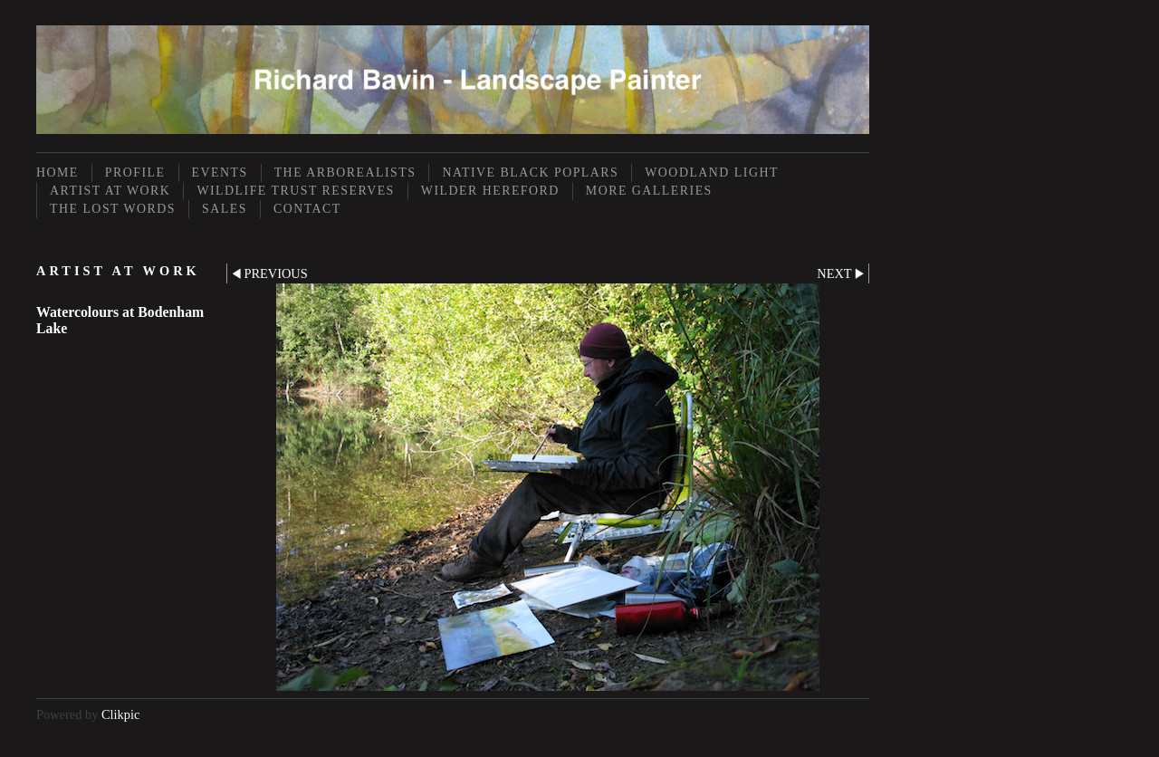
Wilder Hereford (490, 190)
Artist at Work (110, 190)
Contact (307, 209)
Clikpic (120, 714)
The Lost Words (113, 209)
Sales (224, 209)
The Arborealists (345, 172)
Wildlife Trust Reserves (295, 190)
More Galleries (649, 190)
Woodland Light (712, 172)
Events (220, 172)
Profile (135, 172)
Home (57, 172)
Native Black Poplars (530, 172)
